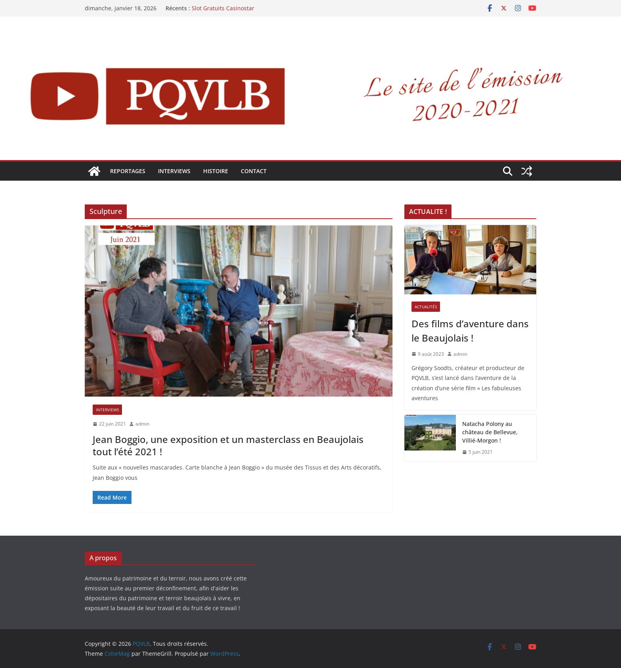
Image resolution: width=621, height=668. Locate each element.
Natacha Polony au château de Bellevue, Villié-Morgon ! (490, 432)
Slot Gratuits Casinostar (223, 8)
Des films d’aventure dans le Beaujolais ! (470, 330)
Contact (254, 171)
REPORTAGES (127, 171)
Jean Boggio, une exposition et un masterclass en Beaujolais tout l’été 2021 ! (228, 445)
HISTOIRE (215, 171)
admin (142, 423)
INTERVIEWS (174, 171)
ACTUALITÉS (426, 306)
